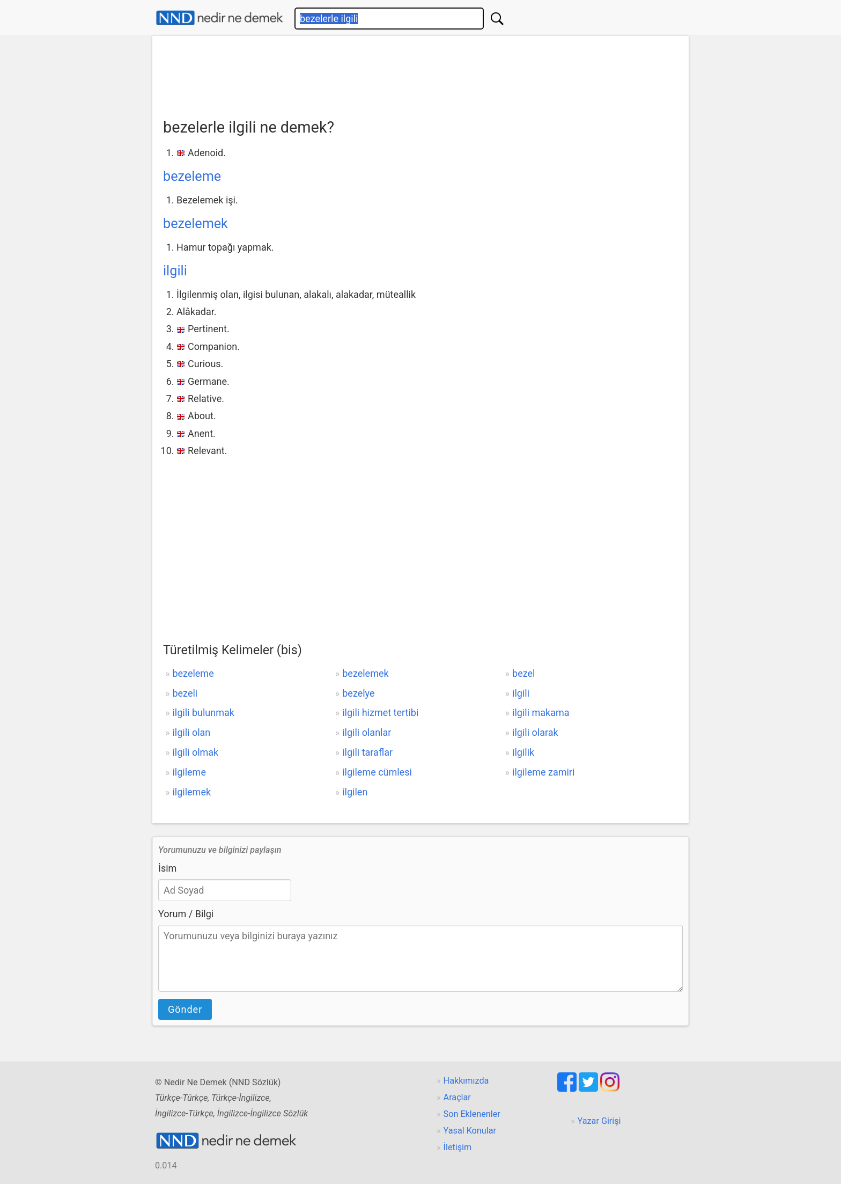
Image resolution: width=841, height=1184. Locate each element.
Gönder (185, 1009)
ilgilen (354, 792)
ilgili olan (191, 732)
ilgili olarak (535, 732)
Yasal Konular (470, 1130)
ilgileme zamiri (543, 772)
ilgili (175, 271)
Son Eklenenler (472, 1114)
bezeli (184, 693)
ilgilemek (191, 792)
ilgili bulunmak (203, 712)
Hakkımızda (466, 1081)
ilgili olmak (195, 752)
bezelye (358, 693)
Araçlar (457, 1097)
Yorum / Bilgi (185, 913)
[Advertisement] (420, 73)
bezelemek (195, 223)
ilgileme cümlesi (377, 772)
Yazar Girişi (599, 1121)
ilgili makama (541, 712)
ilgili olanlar (366, 732)
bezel (523, 673)
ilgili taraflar (367, 752)
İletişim (458, 1147)
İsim (167, 868)
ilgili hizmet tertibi (380, 712)
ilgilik (523, 752)
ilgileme (189, 772)
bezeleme (192, 176)
